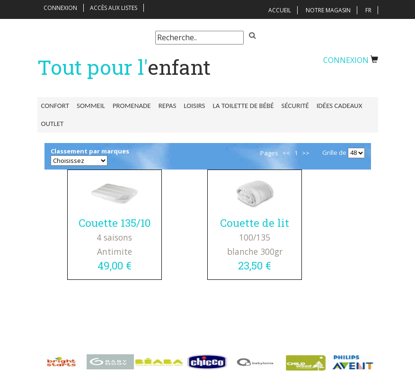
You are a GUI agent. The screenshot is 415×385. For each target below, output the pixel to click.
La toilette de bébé (243, 105)
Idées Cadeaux (339, 105)
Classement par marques (90, 151)
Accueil (279, 10)
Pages (269, 153)
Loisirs (194, 105)
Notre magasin (328, 10)
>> (305, 153)
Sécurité (295, 105)
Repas (168, 105)
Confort (55, 105)
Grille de (334, 152)
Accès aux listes (113, 8)
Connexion (60, 8)
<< (286, 153)
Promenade (132, 105)
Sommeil (91, 105)
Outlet (52, 123)
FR (368, 10)
